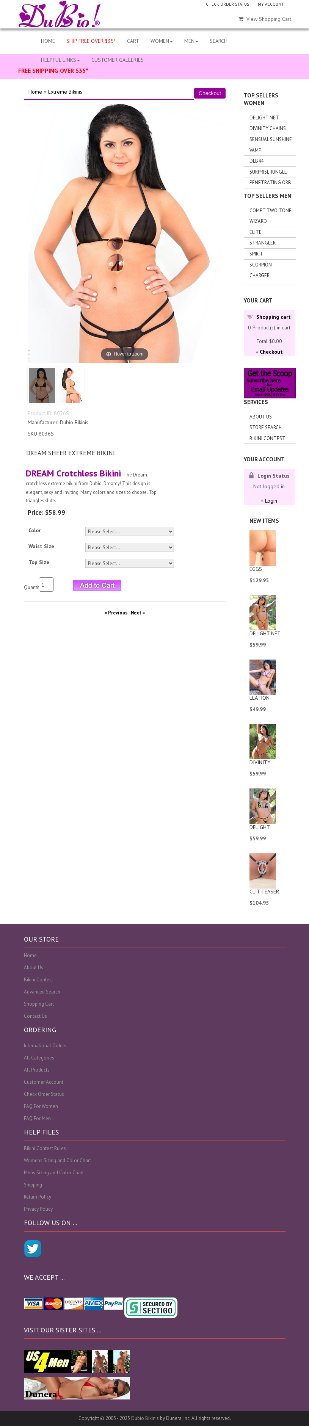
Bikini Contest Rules (45, 1148)
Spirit (256, 254)
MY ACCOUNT (271, 4)
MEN (191, 41)
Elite (255, 232)
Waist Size (41, 546)
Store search (265, 427)
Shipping (33, 1185)
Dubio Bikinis (145, 1418)
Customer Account (43, 1082)
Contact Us (35, 1016)
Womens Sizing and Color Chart (57, 1160)
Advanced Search (42, 992)
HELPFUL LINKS (60, 59)
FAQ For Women (41, 1106)
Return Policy (37, 1197)
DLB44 (256, 161)
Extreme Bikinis (65, 91)
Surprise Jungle (268, 172)
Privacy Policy (38, 1209)
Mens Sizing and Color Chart (54, 1172)
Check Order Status (44, 1094)
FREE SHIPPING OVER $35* (53, 70)
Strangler (262, 243)
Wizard (258, 221)
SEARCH (218, 41)
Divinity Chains (267, 128)
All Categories (39, 1058)
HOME (48, 41)
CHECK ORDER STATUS (227, 4)
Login (271, 500)
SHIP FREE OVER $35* (91, 41)
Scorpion (260, 265)
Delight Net (264, 117)
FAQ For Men (37, 1118)
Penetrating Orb (270, 182)
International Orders (45, 1045)
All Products (37, 1070)
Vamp (255, 150)
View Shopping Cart (264, 19)
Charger (259, 275)
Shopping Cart (39, 1004)
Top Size (38, 562)
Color (34, 530)
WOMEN (162, 41)
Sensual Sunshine (270, 139)
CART (133, 41)
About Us (260, 417)
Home (35, 91)
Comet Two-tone (270, 210)
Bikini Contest (267, 438)
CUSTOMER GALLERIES (117, 59)
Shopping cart (273, 316)
